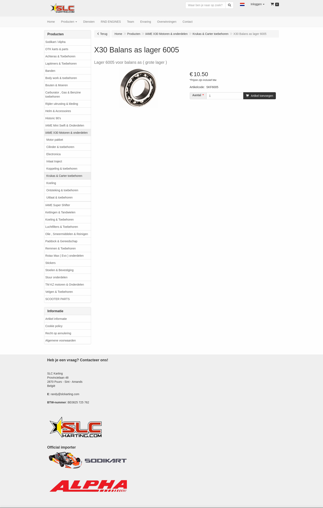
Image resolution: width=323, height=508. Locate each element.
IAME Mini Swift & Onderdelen (64, 125)
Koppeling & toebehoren (61, 168)
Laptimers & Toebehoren (61, 63)
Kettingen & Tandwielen (60, 212)
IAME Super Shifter (57, 205)
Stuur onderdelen (56, 277)
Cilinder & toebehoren (60, 147)
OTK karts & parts (56, 49)
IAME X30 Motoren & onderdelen (66, 132)
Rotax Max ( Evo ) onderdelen (64, 255)
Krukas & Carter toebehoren (64, 175)
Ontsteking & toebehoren (62, 190)
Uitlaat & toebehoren (59, 197)
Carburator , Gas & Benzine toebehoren (63, 94)
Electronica (53, 154)
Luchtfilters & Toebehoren (61, 226)
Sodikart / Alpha (55, 42)
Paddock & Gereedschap (61, 241)
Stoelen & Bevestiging (59, 270)
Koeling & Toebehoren (59, 219)
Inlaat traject (54, 161)
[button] (242, 4)
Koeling (51, 183)
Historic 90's (53, 118)
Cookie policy (53, 326)
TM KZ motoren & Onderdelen (64, 284)
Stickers (50, 263)
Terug (103, 33)
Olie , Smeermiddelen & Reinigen (66, 234)
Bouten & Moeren (56, 85)
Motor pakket (54, 139)
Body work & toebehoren (61, 78)
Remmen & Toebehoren (60, 248)
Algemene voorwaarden (60, 340)
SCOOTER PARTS (57, 299)
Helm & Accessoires (58, 111)
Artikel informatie (56, 318)
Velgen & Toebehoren (59, 291)
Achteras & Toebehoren (60, 56)
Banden (50, 70)
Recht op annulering (58, 333)
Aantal (196, 95)
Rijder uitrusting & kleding (61, 103)
